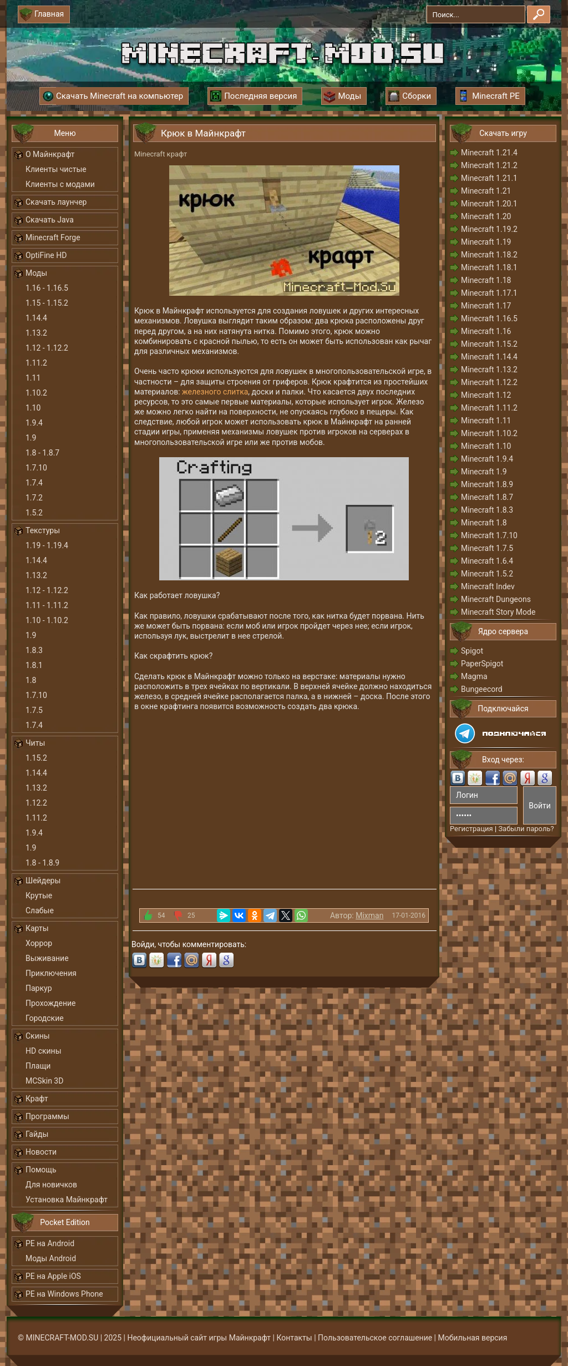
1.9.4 (34, 422)
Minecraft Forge (53, 237)
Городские (45, 1018)
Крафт (37, 1098)
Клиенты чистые (56, 169)
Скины (38, 1035)
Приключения (51, 973)
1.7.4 (34, 482)
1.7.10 (36, 467)
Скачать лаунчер (56, 202)
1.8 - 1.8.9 (42, 862)
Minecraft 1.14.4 (489, 356)
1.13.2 (36, 332)
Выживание (47, 958)
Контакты (294, 1337)
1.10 (33, 407)
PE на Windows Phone (64, 1293)
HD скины (44, 1050)
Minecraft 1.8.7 (487, 497)
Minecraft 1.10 (486, 446)
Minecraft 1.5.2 (487, 573)
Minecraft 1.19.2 (489, 229)
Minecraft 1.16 (486, 331)
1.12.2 (36, 802)
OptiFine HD (46, 255)
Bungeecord (482, 689)
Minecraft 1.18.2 (489, 254)
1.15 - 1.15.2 (47, 303)
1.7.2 (34, 497)
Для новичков (51, 1184)
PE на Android (50, 1243)
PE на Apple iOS (53, 1276)
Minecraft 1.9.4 (487, 458)
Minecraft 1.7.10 (489, 535)
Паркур (39, 988)
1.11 (33, 377)
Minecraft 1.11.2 (489, 407)
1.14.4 (36, 317)
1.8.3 (34, 650)
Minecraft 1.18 (486, 280)
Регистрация (471, 828)
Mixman (369, 915)
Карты (37, 928)
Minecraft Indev (488, 586)
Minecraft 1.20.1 (489, 203)
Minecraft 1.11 (486, 420)
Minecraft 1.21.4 (489, 152)
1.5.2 (34, 512)
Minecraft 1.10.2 (489, 433)
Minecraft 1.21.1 (489, 178)
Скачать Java (50, 219)
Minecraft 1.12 (486, 395)
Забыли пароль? (526, 828)
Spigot (472, 650)
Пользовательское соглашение (375, 1337)
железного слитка (215, 391)
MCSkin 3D (44, 1080)
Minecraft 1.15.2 (489, 344)
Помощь (41, 1169)
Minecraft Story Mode (498, 612)
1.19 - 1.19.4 (47, 545)
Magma (474, 676)
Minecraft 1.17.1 (489, 293)
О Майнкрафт (50, 154)
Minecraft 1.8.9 (487, 484)
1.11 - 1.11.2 (47, 605)
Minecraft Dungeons (496, 599)
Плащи (38, 1065)
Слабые (40, 910)
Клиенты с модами (60, 184)
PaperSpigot (482, 663)
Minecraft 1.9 (484, 471)
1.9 (31, 437)
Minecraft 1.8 (484, 522)
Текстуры (43, 530)
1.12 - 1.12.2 (47, 347)
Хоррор (39, 943)
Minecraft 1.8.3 (487, 509)
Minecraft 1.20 (486, 216)
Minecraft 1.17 (486, 305)
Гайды (37, 1134)
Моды (36, 273)
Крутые (39, 895)
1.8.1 (34, 665)
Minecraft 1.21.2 (489, 165)
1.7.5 (34, 710)
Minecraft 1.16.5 (489, 318)
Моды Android (51, 1258)
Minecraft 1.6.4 (487, 560)
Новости (41, 1151)
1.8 (31, 680)
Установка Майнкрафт (67, 1199)
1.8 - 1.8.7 (42, 452)
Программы (47, 1116)
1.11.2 (36, 362)
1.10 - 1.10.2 (47, 620)
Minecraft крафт (160, 154)
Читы (35, 742)
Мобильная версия (473, 1337)
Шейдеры (43, 880)
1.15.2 (36, 757)
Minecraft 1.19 (486, 241)
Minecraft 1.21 (486, 190)
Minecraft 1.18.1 (489, 267)
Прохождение (51, 1003)
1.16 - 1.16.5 (47, 288)
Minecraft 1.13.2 (489, 369)
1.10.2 (36, 392)
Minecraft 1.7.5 (487, 548)
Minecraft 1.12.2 (489, 382)
